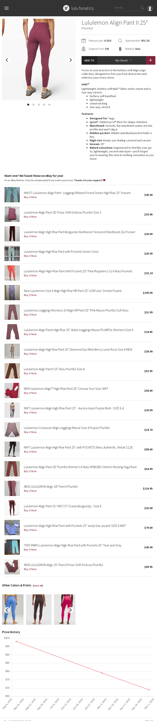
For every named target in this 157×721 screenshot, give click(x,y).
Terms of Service (58, 716)
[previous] (7, 60)
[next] (70, 60)
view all (38, 542)
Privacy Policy (38, 716)
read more (118, 121)
